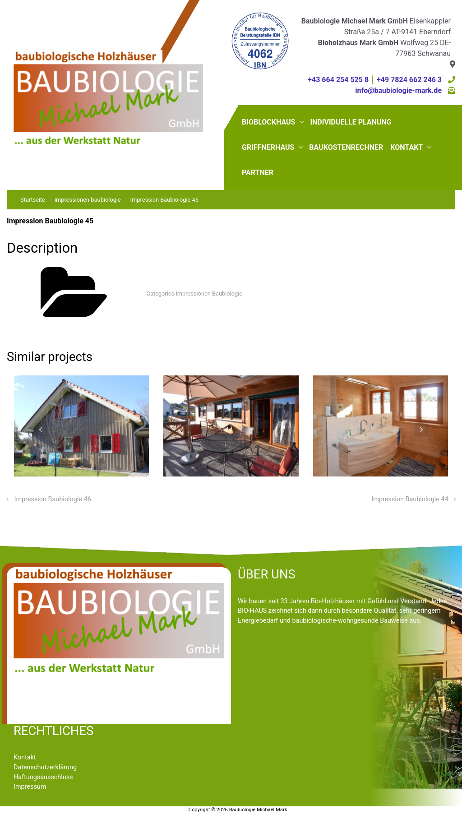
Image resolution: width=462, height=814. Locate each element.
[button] (40, 429)
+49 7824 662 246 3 (409, 79)
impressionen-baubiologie (88, 199)
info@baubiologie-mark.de (398, 90)
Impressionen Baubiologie (209, 293)
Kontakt (25, 757)
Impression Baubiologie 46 (52, 499)
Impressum (30, 787)
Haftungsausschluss (43, 777)
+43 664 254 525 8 (338, 79)
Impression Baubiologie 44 (409, 499)
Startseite (32, 199)
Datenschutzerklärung (45, 767)
